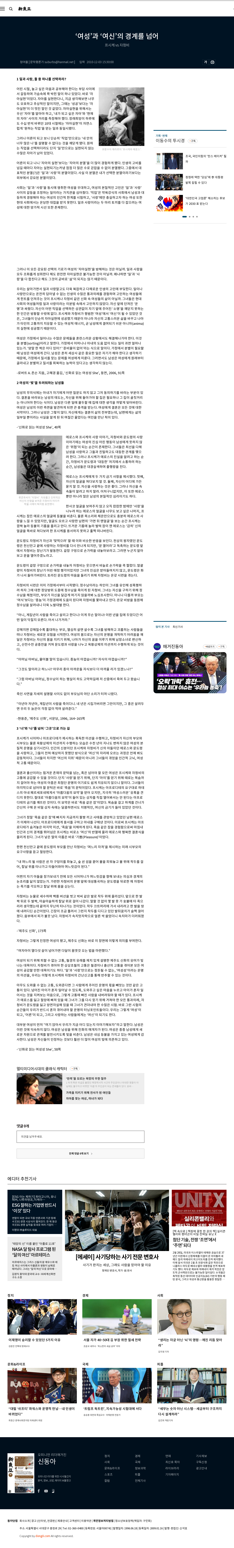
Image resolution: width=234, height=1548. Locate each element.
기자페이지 (172, 1474)
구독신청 (201, 1462)
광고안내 (201, 1468)
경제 (137, 1456)
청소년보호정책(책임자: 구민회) (133, 1521)
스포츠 (108, 1474)
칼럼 (107, 1481)
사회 (107, 1462)
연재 (168, 1456)
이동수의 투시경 (170, 141)
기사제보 (201, 1456)
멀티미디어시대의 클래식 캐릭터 (42, 1068)
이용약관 (86, 1521)
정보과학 (140, 1468)
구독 (75, 1068)
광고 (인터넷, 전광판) (43, 1521)
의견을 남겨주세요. (32, 1136)
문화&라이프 (112, 1468)
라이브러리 (172, 1468)
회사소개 (25, 1521)
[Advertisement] (71, 238)
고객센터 (74, 1521)
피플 (137, 1474)
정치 (107, 1456)
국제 (137, 1462)
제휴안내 (62, 1521)
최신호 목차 (172, 1462)
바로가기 (210, 646)
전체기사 (140, 1481)
